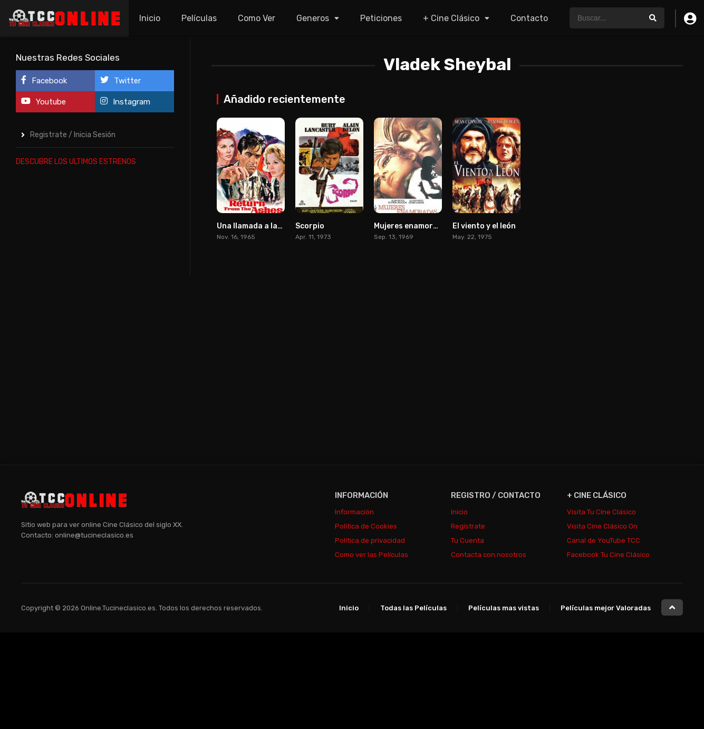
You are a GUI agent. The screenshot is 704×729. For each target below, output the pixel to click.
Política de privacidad (370, 540)
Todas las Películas (413, 608)
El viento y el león (484, 226)
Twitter (120, 80)
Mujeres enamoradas (412, 226)
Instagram (125, 102)
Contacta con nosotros (488, 555)
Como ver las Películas (371, 555)
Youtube (43, 102)
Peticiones (381, 18)
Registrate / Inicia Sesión (72, 134)
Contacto (529, 18)
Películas (199, 18)
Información (354, 512)
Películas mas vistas (503, 608)
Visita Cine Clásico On (602, 526)
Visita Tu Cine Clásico (601, 512)
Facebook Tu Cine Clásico (608, 555)
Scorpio (309, 226)
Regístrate (468, 526)
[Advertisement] (95, 334)
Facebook (44, 80)
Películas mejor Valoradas (606, 608)
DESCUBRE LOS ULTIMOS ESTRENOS (76, 161)
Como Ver (256, 18)
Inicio (149, 18)
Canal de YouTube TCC (603, 540)
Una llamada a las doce (259, 226)
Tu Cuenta (467, 540)
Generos (312, 18)
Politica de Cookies (366, 526)
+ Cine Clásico (451, 18)
